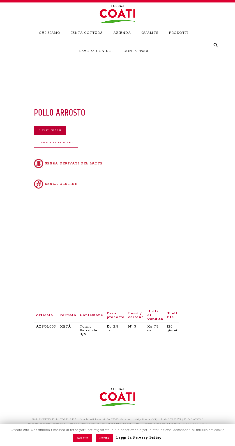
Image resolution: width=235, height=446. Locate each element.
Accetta (83, 438)
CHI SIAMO (49, 39)
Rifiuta (104, 438)
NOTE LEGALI (197, 419)
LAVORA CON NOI (96, 57)
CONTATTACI (136, 57)
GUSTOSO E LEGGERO (64, 145)
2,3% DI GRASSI (57, 131)
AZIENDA (122, 39)
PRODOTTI (179, 39)
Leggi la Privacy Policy (139, 438)
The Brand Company (126, 424)
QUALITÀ (150, 39)
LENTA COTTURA (87, 39)
